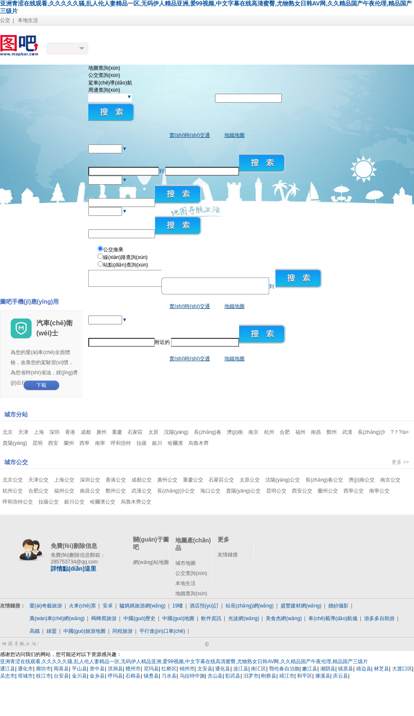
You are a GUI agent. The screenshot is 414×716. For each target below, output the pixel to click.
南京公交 (390, 480)
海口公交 (210, 491)
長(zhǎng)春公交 (324, 480)
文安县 (204, 669)
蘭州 (69, 443)
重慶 (117, 432)
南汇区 (258, 669)
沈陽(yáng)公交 (282, 480)
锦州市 (187, 669)
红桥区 (169, 669)
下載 (41, 385)
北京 (8, 432)
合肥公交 (38, 491)
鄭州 (332, 432)
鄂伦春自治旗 (284, 669)
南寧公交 (379, 491)
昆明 (38, 443)
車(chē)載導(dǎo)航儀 (332, 618)
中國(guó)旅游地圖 (84, 631)
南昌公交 (90, 491)
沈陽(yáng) (176, 432)
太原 (153, 432)
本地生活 (28, 20)
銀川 (157, 443)
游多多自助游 (379, 618)
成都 (86, 432)
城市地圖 (185, 563)
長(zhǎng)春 (207, 432)
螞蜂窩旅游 (104, 618)
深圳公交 (90, 480)
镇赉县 (151, 676)
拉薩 (141, 443)
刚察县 (268, 676)
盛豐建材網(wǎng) (301, 606)
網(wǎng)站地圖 (151, 562)
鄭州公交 (116, 491)
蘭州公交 (328, 491)
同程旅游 (122, 631)
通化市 (25, 669)
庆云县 (340, 676)
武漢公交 (141, 491)
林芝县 (381, 669)
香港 (70, 432)
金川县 (79, 676)
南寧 (100, 443)
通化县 (222, 669)
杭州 (269, 432)
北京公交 (13, 480)
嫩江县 (309, 669)
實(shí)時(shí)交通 (189, 135)
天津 (23, 432)
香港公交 (116, 480)
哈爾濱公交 (102, 502)
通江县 (7, 669)
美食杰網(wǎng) (284, 618)
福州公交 (64, 491)
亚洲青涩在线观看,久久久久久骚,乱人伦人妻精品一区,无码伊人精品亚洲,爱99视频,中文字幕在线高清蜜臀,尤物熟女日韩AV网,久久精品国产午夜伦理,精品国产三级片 (184, 661)
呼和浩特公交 (18, 502)
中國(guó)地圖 (178, 618)
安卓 (108, 606)
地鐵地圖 (234, 135)
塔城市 (25, 676)
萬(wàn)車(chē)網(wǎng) (57, 618)
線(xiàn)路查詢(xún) (125, 257)
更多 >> (400, 462)
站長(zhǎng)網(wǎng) (250, 606)
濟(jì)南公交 (362, 480)
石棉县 (133, 676)
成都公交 (141, 480)
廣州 (101, 432)
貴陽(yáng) (15, 443)
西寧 (84, 443)
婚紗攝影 (338, 606)
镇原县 (345, 669)
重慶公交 (193, 480)
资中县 (97, 669)
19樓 (177, 606)
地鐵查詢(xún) (191, 593)
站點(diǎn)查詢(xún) (125, 265)
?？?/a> (400, 432)
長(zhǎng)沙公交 (176, 491)
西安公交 (302, 491)
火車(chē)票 (82, 606)
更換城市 (67, 48)
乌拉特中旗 (192, 676)
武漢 (347, 432)
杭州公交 (13, 491)
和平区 (304, 676)
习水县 (169, 676)
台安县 (61, 676)
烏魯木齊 (198, 443)
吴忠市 (7, 676)
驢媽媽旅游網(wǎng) (143, 606)
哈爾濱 (175, 443)
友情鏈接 (228, 555)
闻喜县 (61, 669)
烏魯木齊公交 (136, 502)
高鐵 (35, 631)
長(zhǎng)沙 (371, 432)
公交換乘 (113, 250)
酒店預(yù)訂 (204, 606)
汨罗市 (251, 676)
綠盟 (51, 631)
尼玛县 (151, 669)
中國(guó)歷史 (139, 618)
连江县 (240, 669)
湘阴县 (327, 669)
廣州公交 (167, 480)
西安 (53, 443)
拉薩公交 (48, 502)
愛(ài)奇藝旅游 (46, 606)
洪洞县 (115, 669)
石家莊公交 (221, 480)
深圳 (54, 432)
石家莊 (135, 432)
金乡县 (97, 676)
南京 (253, 432)
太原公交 (250, 480)
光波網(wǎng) (243, 618)
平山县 (79, 669)
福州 (300, 432)
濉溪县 (322, 676)
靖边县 (363, 669)
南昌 (316, 432)
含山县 (215, 676)
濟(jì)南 (235, 432)
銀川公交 (74, 502)
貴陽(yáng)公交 (243, 491)
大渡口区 (402, 669)
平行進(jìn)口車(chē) (162, 631)
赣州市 (133, 669)
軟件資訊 (211, 618)
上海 (39, 432)
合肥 (285, 432)
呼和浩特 (121, 443)
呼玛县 (115, 676)
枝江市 (43, 676)
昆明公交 (276, 491)
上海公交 (64, 480)
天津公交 (38, 480)
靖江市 (286, 676)
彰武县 (232, 676)
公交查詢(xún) (191, 573)
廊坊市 (43, 669)
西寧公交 (353, 491)
